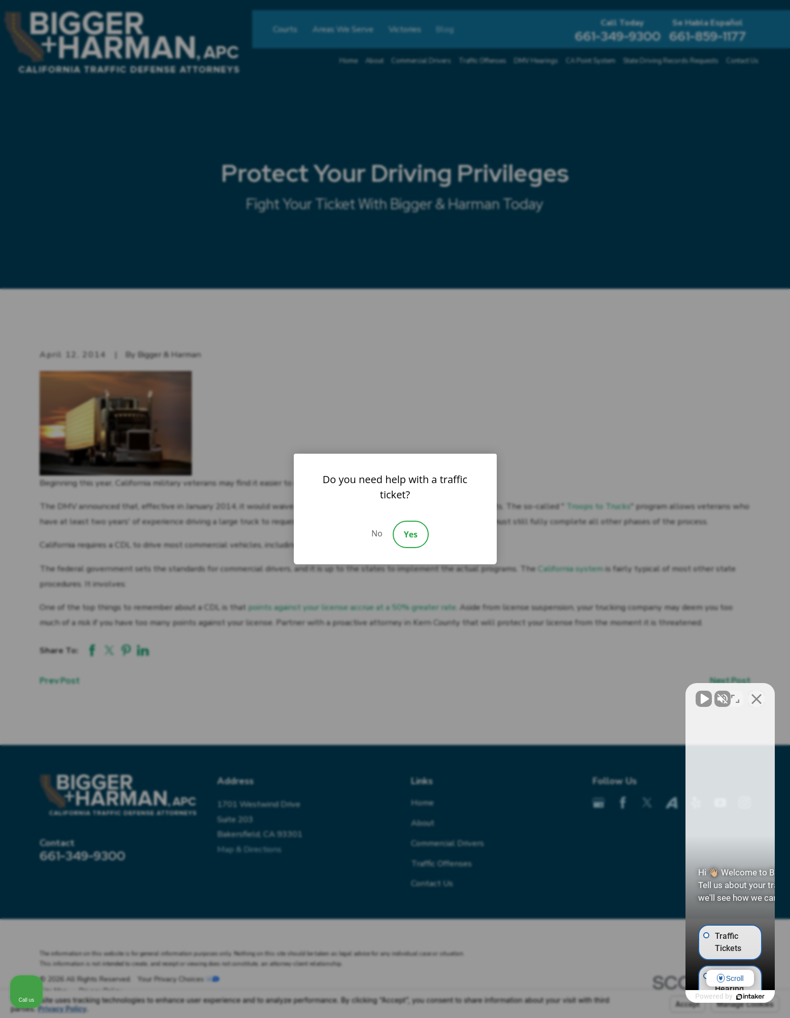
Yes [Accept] (411, 534)
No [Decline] (377, 533)
